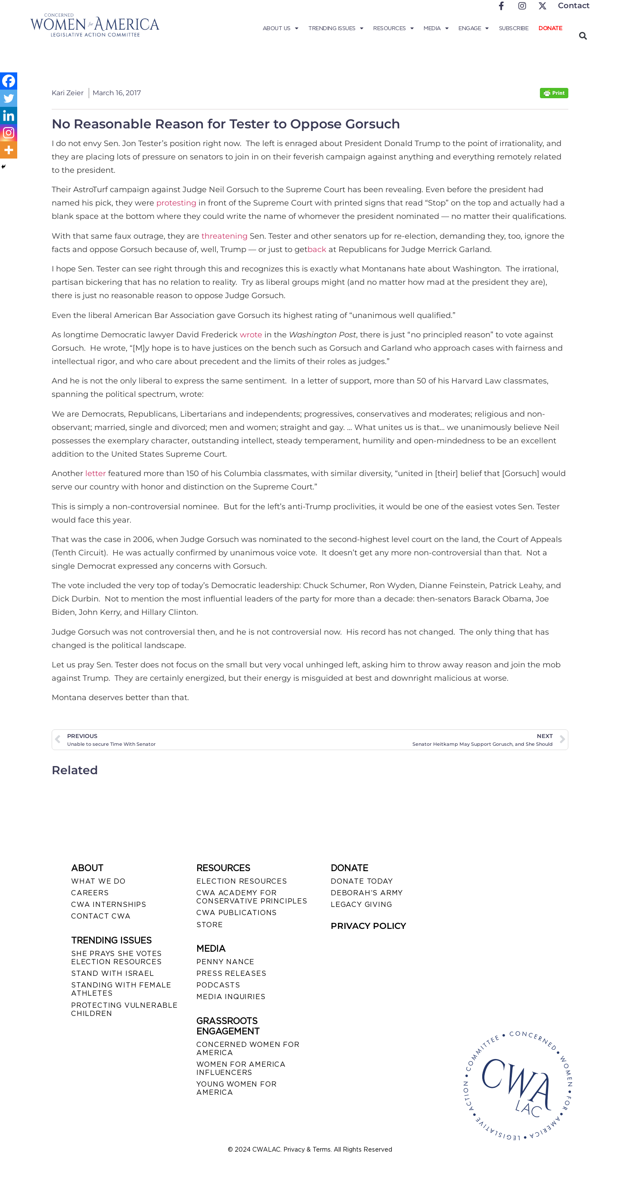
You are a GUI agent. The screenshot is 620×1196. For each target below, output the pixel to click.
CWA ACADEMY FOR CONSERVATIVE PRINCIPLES (251, 897)
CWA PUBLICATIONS (236, 913)
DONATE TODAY (362, 881)
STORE (209, 925)
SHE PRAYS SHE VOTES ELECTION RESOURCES (116, 958)
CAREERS (90, 893)
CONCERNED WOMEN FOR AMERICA (247, 1048)
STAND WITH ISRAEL (112, 973)
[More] (8, 150)
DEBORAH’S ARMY (367, 893)
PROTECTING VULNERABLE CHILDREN (124, 1009)
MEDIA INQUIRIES (230, 997)
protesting (176, 203)
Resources (393, 28)
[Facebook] (8, 81)
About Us (280, 28)
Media (436, 28)
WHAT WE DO (98, 881)
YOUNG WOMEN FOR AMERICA (236, 1088)
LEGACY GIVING (361, 904)
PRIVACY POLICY (368, 926)
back (316, 249)
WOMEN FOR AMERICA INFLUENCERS (241, 1068)
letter (95, 473)
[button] (583, 35)
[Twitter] (8, 98)
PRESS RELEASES (231, 973)
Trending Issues (335, 28)
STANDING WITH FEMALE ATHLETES (121, 989)
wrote (251, 334)
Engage (474, 28)
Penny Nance (225, 962)
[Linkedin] (8, 115)
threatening (225, 236)
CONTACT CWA (101, 916)
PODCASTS (218, 985)
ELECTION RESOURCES (241, 881)
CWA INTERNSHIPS (108, 904)
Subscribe (514, 28)
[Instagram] (8, 132)
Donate (550, 28)
